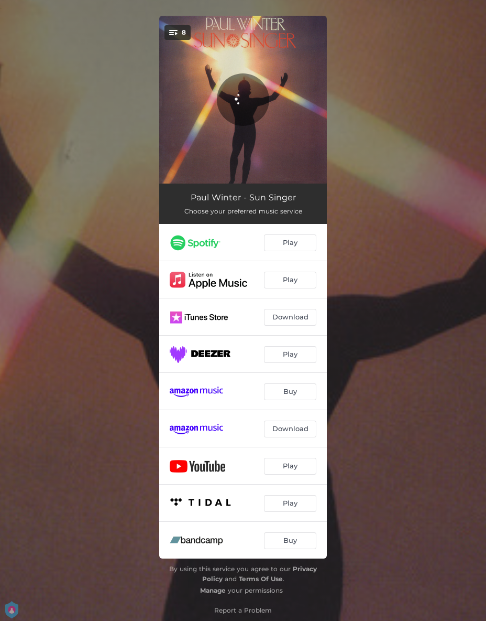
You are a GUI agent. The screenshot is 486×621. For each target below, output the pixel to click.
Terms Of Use (261, 579)
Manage (213, 590)
